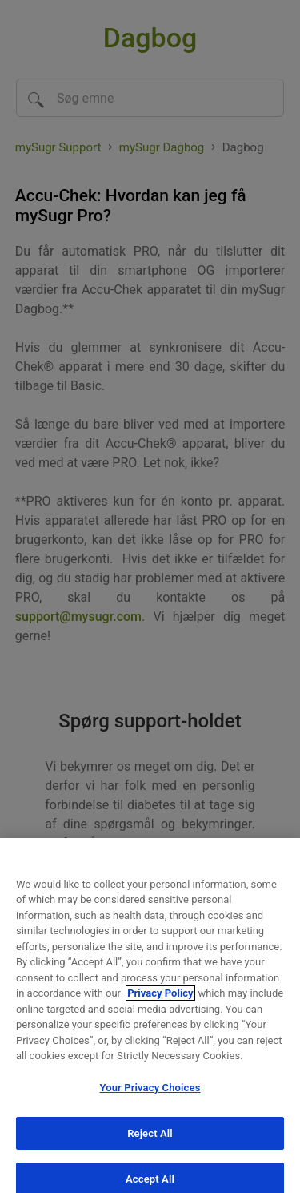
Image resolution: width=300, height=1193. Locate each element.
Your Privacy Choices (150, 1094)
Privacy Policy (160, 999)
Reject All (150, 1140)
